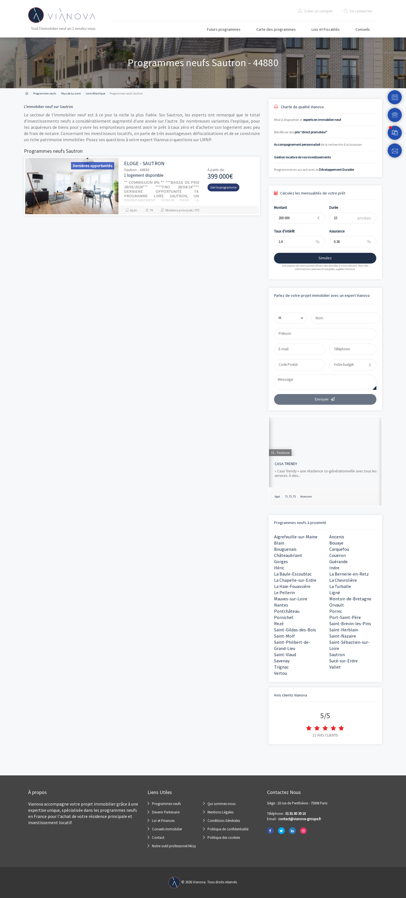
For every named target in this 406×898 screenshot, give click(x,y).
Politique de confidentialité (228, 829)
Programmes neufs (166, 803)
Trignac (281, 667)
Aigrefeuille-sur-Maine (295, 536)
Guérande (338, 561)
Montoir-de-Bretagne (350, 598)
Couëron (337, 555)
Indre (334, 567)
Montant (275, 207)
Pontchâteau (286, 611)
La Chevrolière (343, 580)
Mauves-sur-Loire (290, 598)
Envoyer (325, 399)
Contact (158, 837)
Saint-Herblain (343, 629)
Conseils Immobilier (167, 829)
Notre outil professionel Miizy (174, 846)
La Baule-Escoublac (293, 574)
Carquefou (339, 549)
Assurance (332, 231)
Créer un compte (315, 11)
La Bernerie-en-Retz (349, 574)
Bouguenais (285, 549)
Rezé (279, 623)
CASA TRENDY (286, 463)
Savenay (282, 660)
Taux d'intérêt (279, 231)
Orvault (336, 605)
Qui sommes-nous (221, 803)
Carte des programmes (276, 29)
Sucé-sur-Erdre (343, 660)
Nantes (281, 605)
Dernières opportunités (92, 165)
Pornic (335, 611)
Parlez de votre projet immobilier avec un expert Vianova (322, 295)
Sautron (337, 654)
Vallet (335, 667)
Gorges (281, 561)
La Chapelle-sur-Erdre (295, 580)
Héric (279, 567)
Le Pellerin (284, 592)
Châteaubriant (288, 555)
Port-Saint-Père (345, 617)
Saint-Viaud (285, 654)
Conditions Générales (224, 820)
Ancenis (336, 536)
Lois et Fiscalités (326, 29)
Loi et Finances (163, 820)
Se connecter (357, 11)
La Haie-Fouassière (292, 586)
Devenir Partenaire (166, 812)
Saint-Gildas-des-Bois (295, 629)
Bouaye (336, 543)
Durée (329, 207)
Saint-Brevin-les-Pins (350, 623)
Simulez (320, 257)
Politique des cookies (224, 837)
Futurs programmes (223, 29)
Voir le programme (223, 187)
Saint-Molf (284, 636)
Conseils (363, 29)
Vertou (280, 673)
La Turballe (340, 586)
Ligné (334, 592)
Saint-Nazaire (342, 636)
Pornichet (284, 617)
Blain (279, 543)
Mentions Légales (220, 812)
